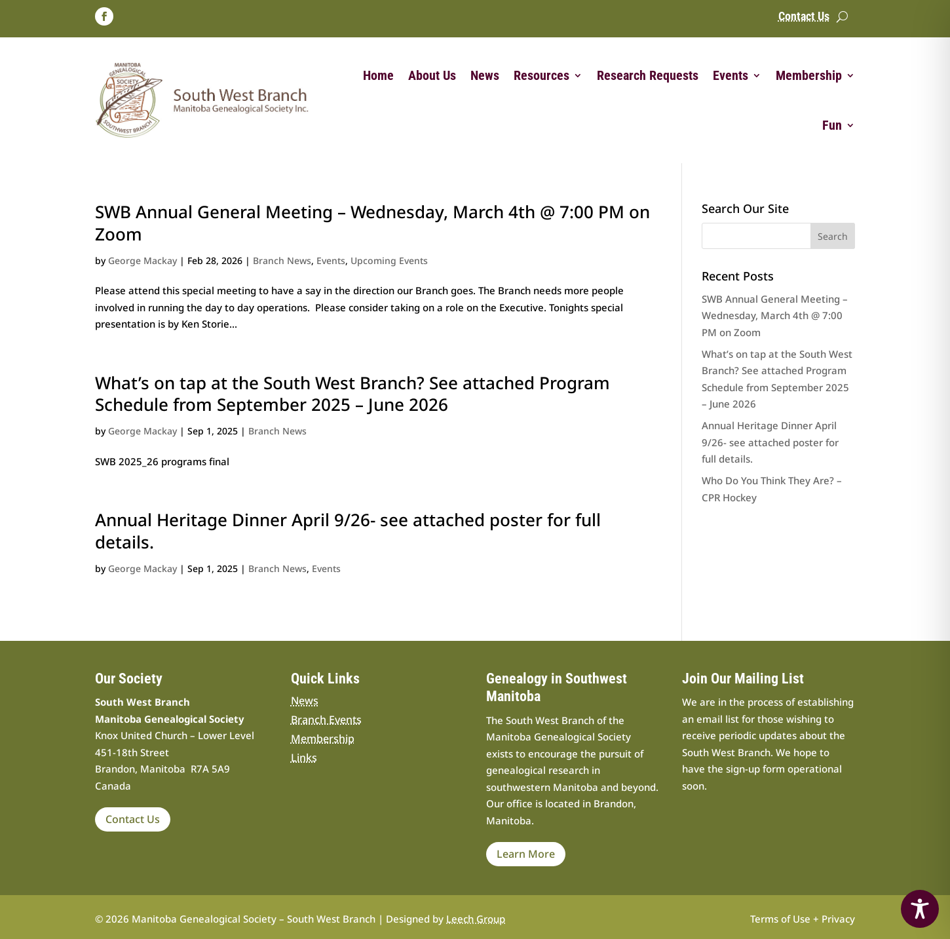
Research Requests (647, 75)
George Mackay (142, 260)
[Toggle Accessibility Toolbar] (920, 909)
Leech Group (475, 918)
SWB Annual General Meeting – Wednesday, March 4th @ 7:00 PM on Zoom (372, 223)
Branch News (282, 260)
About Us (432, 75)
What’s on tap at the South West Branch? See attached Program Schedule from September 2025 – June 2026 (352, 394)
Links (304, 757)
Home (378, 75)
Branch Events (326, 719)
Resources (541, 75)
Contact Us (803, 17)
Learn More (526, 854)
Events (730, 75)
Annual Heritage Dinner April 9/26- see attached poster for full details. (348, 531)
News (484, 75)
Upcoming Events (389, 260)
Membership (809, 75)
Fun (832, 125)
